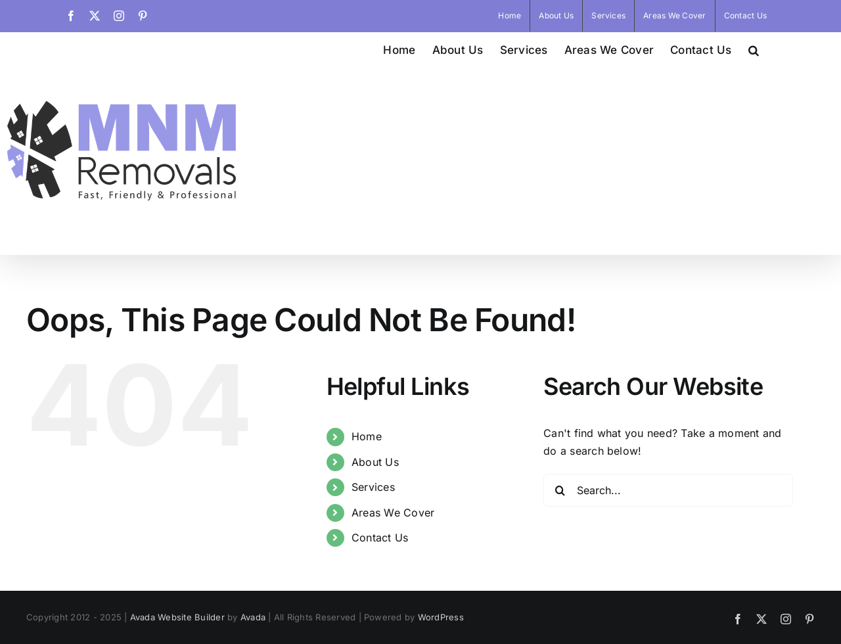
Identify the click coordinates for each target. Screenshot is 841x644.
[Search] (559, 620)
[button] (753, 49)
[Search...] (668, 620)
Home (367, 566)
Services (373, 617)
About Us (375, 592)
